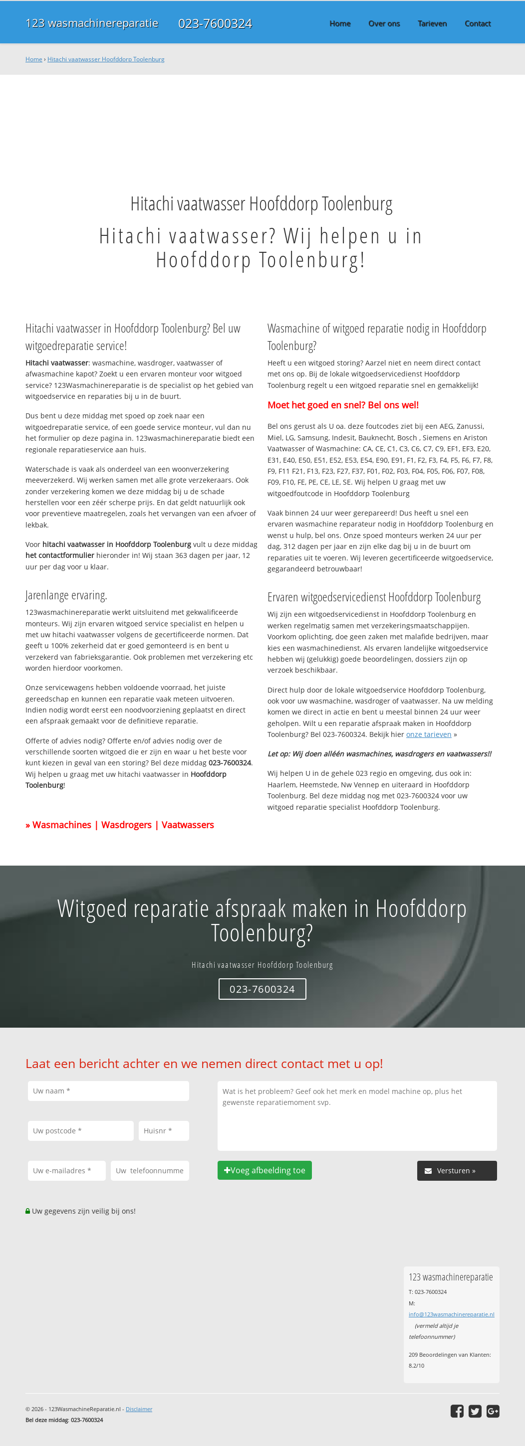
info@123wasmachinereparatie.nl (452, 1314)
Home (33, 59)
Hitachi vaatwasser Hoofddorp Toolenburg (106, 59)
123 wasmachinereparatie (91, 22)
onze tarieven (429, 734)
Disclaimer (139, 1409)
